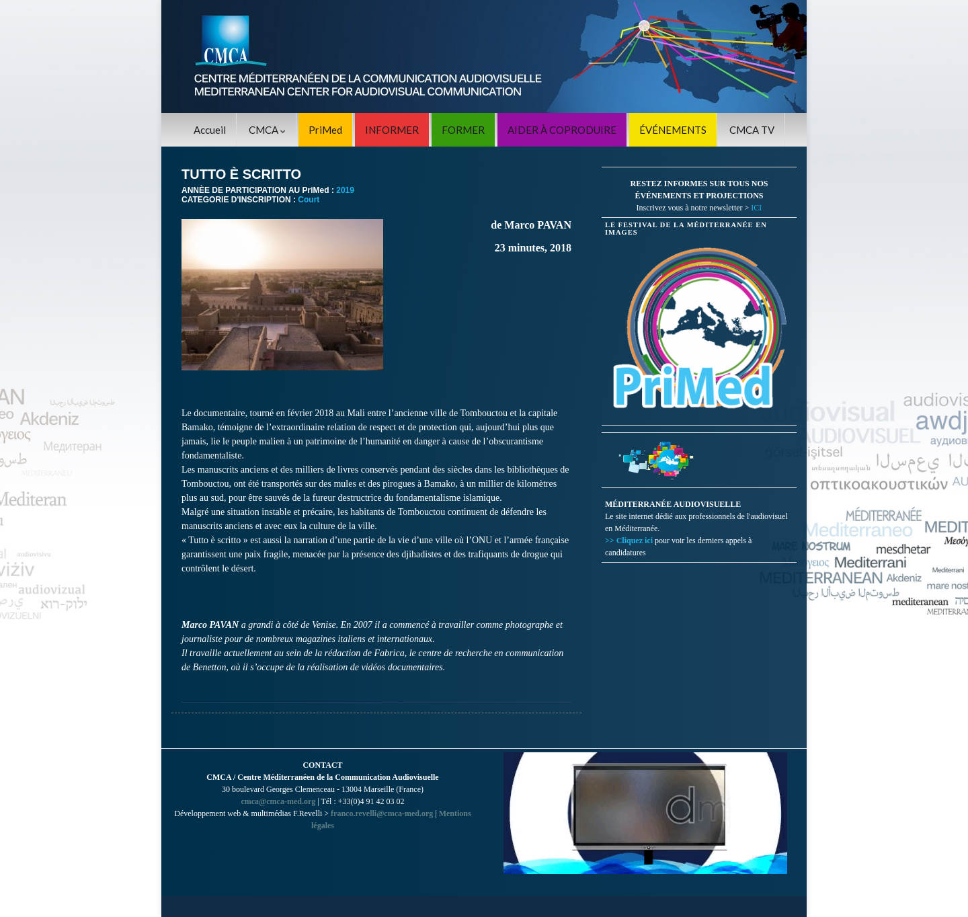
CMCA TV (751, 130)
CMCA (267, 130)
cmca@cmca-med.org (278, 801)
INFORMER (392, 130)
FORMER (463, 130)
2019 (345, 190)
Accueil (210, 130)
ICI (756, 207)
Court (308, 199)
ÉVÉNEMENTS (673, 130)
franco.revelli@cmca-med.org (382, 813)
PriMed (325, 130)
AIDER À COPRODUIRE (562, 130)
